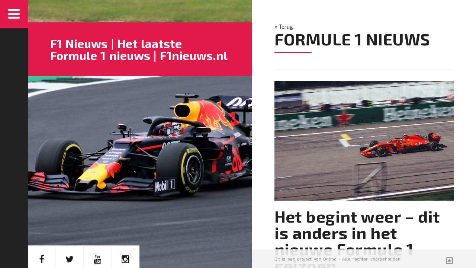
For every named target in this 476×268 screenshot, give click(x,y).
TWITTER (70, 232)
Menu (14, 14)
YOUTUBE (98, 232)
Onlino (330, 258)
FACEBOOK (42, 232)
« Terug (283, 26)
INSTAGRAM (125, 232)
